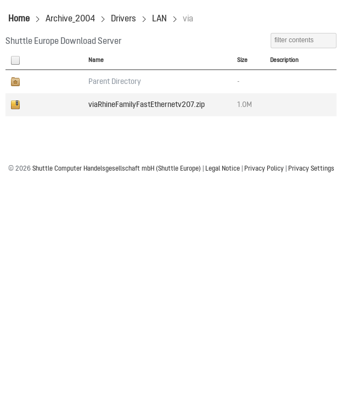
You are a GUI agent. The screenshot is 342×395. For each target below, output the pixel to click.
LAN (159, 19)
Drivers (123, 19)
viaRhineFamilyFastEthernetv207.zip (146, 105)
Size (242, 60)
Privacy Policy (264, 169)
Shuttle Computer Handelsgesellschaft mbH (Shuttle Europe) (116, 169)
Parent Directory (114, 82)
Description (284, 60)
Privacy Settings (311, 169)
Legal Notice (222, 169)
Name (96, 60)
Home (19, 19)
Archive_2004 (70, 19)
